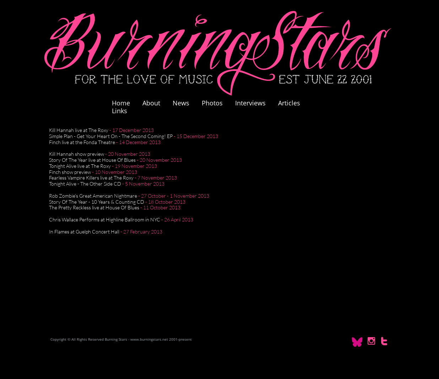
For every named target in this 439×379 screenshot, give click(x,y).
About (151, 103)
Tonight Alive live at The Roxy (80, 166)
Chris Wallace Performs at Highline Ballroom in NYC (104, 219)
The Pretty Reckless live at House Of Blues (94, 207)
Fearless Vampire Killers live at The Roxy (91, 178)
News (181, 103)
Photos (216, 103)
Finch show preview (70, 172)
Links (119, 110)
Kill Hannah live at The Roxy (78, 130)
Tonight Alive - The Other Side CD (85, 184)
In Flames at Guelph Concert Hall (84, 232)
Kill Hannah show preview (76, 154)
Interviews (250, 103)
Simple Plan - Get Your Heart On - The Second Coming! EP (111, 136)
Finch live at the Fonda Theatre (82, 142)
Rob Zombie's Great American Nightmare (93, 196)
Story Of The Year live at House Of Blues (92, 160)
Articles (289, 103)
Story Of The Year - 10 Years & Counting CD (96, 202)
